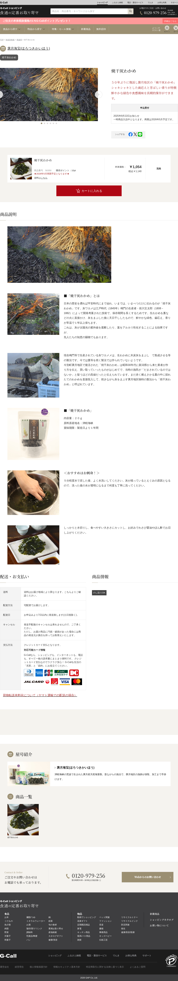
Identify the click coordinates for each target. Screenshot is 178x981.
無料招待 (101, 29)
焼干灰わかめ (9, 57)
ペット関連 (104, 917)
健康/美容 (53, 940)
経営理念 (19, 967)
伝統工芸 (103, 940)
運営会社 (4, 967)
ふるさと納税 (117, 2)
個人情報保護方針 (38, 967)
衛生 (123, 928)
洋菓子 (7, 936)
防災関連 (125, 924)
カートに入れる (91, 190)
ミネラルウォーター (35, 921)
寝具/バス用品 (83, 936)
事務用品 (103, 932)
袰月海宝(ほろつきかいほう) (28, 48)
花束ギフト (82, 921)
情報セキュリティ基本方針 (66, 967)
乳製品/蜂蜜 (31, 936)
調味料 (29, 932)
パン (28, 940)
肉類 (6, 928)
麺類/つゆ (30, 917)
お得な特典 (162, 2)
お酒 (28, 924)
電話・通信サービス (135, 2)
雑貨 (79, 940)
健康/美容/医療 (128, 932)
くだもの (8, 921)
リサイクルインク (129, 921)
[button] (41, 123)
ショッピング (102, 2)
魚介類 (7, 924)
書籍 (101, 928)
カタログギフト (56, 936)
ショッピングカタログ (162, 919)
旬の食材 (53, 924)
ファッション (105, 921)
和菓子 (7, 940)
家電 (79, 928)
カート (176, 31)
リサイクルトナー (129, 917)
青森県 (19, 40)
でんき (150, 2)
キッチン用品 (83, 932)
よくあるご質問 (137, 967)
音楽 (101, 924)
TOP (2, 40)
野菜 (6, 932)
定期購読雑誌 (83, 924)
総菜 (51, 921)
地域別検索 (10, 40)
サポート (174, 2)
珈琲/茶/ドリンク (34, 928)
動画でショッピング (86, 917)
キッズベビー (105, 936)
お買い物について (159, 925)
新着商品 (85, 29)
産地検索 (53, 932)
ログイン (167, 31)
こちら (44, 178)
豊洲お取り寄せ (56, 928)
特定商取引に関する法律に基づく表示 (105, 967)
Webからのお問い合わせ (147, 877)
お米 (6, 917)
